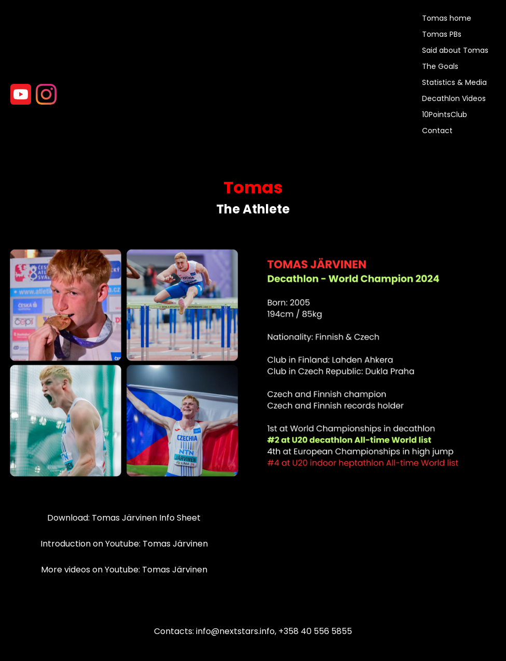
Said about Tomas (455, 50)
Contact (437, 130)
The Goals (440, 66)
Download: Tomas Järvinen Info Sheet (124, 518)
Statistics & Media (454, 82)
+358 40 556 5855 (315, 631)
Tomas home (446, 18)
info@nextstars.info (235, 631)
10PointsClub (444, 114)
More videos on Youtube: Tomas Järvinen (124, 570)
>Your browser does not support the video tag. (49, 57)
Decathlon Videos (454, 98)
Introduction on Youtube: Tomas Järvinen (124, 544)
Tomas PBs (441, 34)
